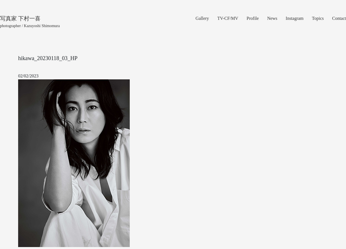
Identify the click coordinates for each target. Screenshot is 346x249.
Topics (318, 18)
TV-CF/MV (227, 18)
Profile (253, 18)
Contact (339, 18)
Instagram (295, 18)
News (272, 18)
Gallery (202, 18)
